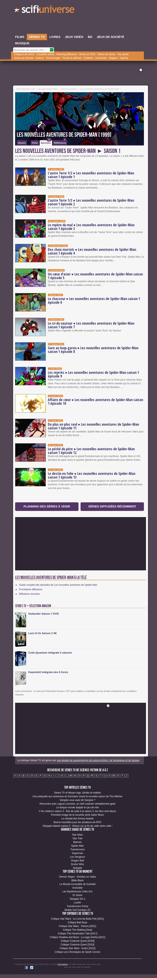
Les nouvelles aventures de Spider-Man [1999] (64, 135)
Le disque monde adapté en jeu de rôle (77, 807)
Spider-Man (77, 845)
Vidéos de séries (106, 54)
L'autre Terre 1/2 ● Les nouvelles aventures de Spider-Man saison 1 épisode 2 (91, 202)
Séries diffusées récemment (112, 506)
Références (60, 142)
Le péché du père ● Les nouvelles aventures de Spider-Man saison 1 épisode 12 (91, 450)
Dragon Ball (77, 860)
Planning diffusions (66, 54)
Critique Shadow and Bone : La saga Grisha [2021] (77, 937)
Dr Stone (77, 895)
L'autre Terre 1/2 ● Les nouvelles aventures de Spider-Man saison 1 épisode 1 (91, 175)
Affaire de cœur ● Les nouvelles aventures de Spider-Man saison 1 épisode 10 (95, 401)
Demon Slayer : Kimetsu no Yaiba (77, 876)
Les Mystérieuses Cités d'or (77, 891)
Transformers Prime (77, 906)
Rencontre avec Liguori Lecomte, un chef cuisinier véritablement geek (78, 803)
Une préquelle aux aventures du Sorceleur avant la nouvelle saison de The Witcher (78, 796)
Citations (88, 58)
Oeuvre (22, 143)
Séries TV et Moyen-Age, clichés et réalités (77, 792)
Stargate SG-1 (77, 898)
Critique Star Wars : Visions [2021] (77, 926)
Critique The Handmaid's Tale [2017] (77, 933)
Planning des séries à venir (47, 506)
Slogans (113, 58)
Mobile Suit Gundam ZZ (78, 910)
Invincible (77, 887)
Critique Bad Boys (77, 922)
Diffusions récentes (29, 593)
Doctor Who (77, 864)
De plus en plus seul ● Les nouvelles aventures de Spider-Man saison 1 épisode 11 (93, 426)
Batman (77, 842)
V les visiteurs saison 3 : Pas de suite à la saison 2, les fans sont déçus (77, 811)
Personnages (53, 58)
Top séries (123, 54)
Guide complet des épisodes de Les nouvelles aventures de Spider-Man (58, 584)
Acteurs (40, 58)
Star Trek (78, 838)
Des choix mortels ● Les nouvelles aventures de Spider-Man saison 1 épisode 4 (92, 251)
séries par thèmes (24, 58)
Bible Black (77, 880)
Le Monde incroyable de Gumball (77, 884)
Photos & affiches (72, 58)
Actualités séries (45, 54)
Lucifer (77, 902)
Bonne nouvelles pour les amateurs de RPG (77, 822)
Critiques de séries (24, 54)
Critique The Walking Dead (77, 929)
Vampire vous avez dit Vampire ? (77, 800)
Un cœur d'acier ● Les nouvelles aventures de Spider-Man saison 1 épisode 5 (95, 276)
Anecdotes (101, 58)
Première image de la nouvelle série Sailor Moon (77, 814)
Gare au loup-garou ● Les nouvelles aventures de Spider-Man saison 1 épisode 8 (93, 349)
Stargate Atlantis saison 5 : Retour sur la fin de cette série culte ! (77, 825)
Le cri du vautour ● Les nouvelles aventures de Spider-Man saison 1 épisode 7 (91, 325)
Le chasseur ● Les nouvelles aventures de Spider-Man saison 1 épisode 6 (94, 300)
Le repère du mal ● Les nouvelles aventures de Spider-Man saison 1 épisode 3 (91, 226)
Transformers (77, 849)
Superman (77, 853)
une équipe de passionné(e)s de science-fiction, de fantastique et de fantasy (98, 760)
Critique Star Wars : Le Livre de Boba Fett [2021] (77, 918)
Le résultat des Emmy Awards (77, 818)
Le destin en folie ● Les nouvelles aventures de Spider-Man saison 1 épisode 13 (91, 475)
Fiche (35, 143)
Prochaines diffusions (30, 589)
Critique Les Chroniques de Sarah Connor (77, 952)
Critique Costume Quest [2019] (77, 940)
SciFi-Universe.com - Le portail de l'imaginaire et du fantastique (44, 10)
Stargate (77, 868)
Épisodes (46, 142)
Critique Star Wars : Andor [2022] (77, 948)
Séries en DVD (87, 54)
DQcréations (63, 964)
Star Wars (77, 834)
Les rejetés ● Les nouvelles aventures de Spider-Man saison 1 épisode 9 (93, 374)
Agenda (124, 58)
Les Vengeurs (77, 856)
